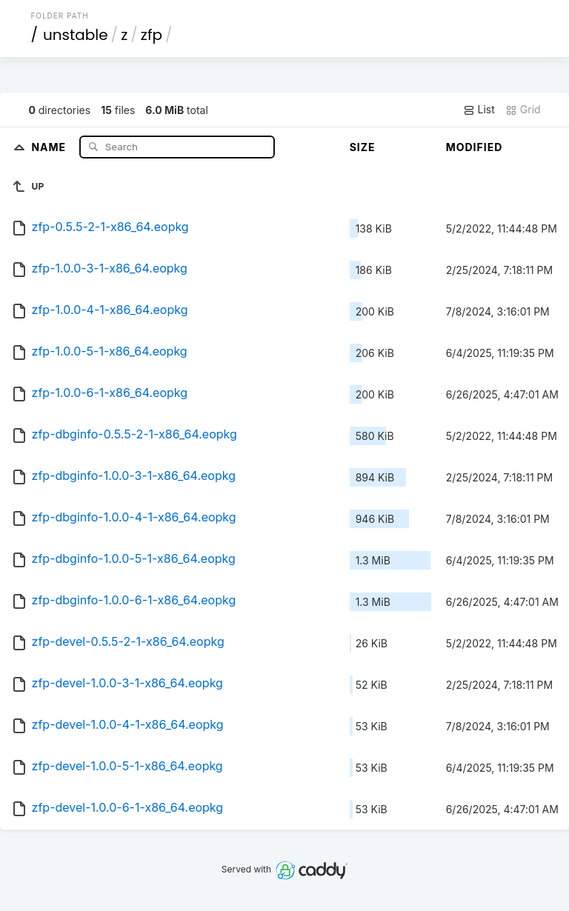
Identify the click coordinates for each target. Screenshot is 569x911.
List (479, 109)
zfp (151, 34)
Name (50, 146)
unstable (75, 34)
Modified (474, 147)
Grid (523, 109)
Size (363, 147)
